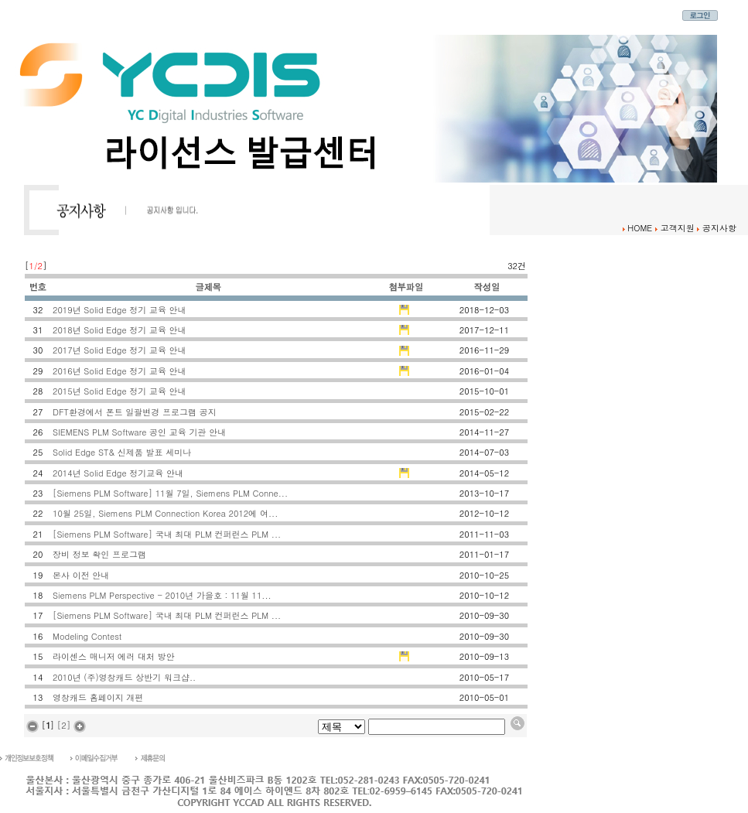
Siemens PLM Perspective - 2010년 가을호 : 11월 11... (162, 595)
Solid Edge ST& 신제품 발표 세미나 (122, 452)
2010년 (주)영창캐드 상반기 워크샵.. (124, 677)
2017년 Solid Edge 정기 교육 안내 (119, 350)
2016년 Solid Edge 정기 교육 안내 (119, 371)
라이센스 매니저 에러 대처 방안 (114, 656)
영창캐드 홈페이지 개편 (98, 697)
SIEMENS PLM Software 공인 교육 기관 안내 (139, 432)
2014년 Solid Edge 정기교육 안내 (118, 473)
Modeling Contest (87, 636)
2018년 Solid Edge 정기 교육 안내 (119, 330)
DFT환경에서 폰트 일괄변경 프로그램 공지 (135, 412)
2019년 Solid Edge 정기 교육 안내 (119, 310)
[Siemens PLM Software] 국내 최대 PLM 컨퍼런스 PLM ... (167, 534)
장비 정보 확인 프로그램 (99, 554)
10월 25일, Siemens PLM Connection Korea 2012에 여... (165, 513)
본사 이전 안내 (81, 575)
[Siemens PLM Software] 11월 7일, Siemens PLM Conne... (170, 493)
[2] (63, 725)
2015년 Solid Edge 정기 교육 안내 (119, 391)
